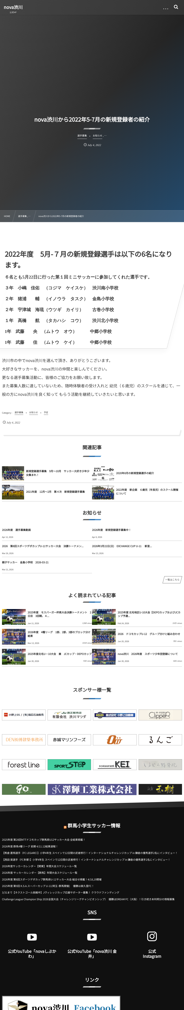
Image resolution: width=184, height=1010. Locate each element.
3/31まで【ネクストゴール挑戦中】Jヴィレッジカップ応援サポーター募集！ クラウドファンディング (60, 892)
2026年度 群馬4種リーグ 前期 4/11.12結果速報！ (30, 846)
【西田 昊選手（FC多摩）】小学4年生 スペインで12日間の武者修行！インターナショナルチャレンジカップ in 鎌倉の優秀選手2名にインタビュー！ (86, 859)
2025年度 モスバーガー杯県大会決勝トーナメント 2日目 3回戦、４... (59, 614)
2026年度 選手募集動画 (16, 530)
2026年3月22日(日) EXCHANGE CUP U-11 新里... (122, 546)
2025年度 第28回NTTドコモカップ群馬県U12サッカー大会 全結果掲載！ (43, 839)
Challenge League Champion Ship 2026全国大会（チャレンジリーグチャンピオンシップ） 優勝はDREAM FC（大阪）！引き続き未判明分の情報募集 (88, 899)
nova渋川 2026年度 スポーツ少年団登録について (148, 654)
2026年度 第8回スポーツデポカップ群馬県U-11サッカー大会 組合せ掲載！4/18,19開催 (52, 879)
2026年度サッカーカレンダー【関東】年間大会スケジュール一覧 (39, 866)
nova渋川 (13, 7)
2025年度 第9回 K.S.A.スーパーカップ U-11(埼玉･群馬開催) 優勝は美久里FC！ (48, 886)
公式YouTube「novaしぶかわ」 (32, 953)
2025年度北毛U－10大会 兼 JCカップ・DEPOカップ (60, 654)
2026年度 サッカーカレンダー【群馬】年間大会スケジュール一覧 (39, 873)
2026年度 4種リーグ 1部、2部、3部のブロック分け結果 (59, 634)
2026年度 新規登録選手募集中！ (111, 530)
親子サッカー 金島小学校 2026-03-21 (25, 562)
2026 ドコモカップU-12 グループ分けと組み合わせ (149, 634)
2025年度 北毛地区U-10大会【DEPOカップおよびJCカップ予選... (149, 614)
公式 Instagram (152, 953)
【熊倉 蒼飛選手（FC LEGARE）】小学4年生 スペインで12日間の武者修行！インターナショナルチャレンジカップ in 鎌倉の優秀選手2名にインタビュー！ (90, 853)
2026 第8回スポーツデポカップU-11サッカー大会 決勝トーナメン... (43, 546)
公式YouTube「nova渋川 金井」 (92, 953)
